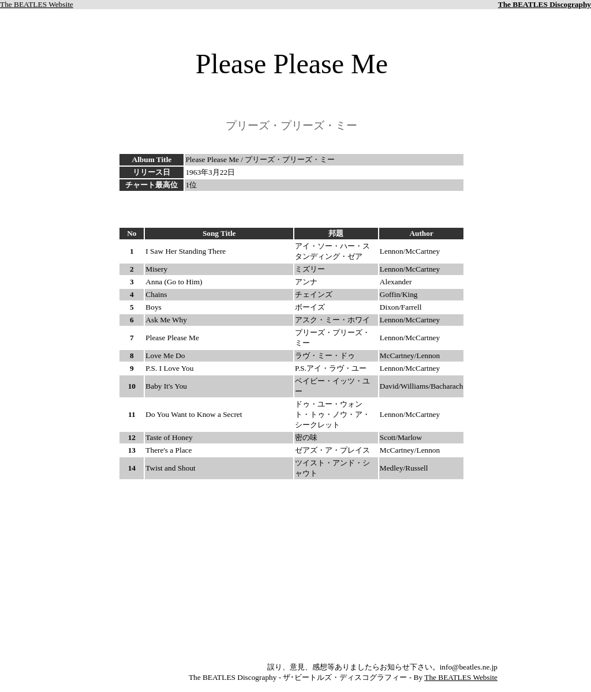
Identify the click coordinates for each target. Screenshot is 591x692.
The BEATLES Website (36, 4)
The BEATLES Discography (544, 4)
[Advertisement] (291, 209)
